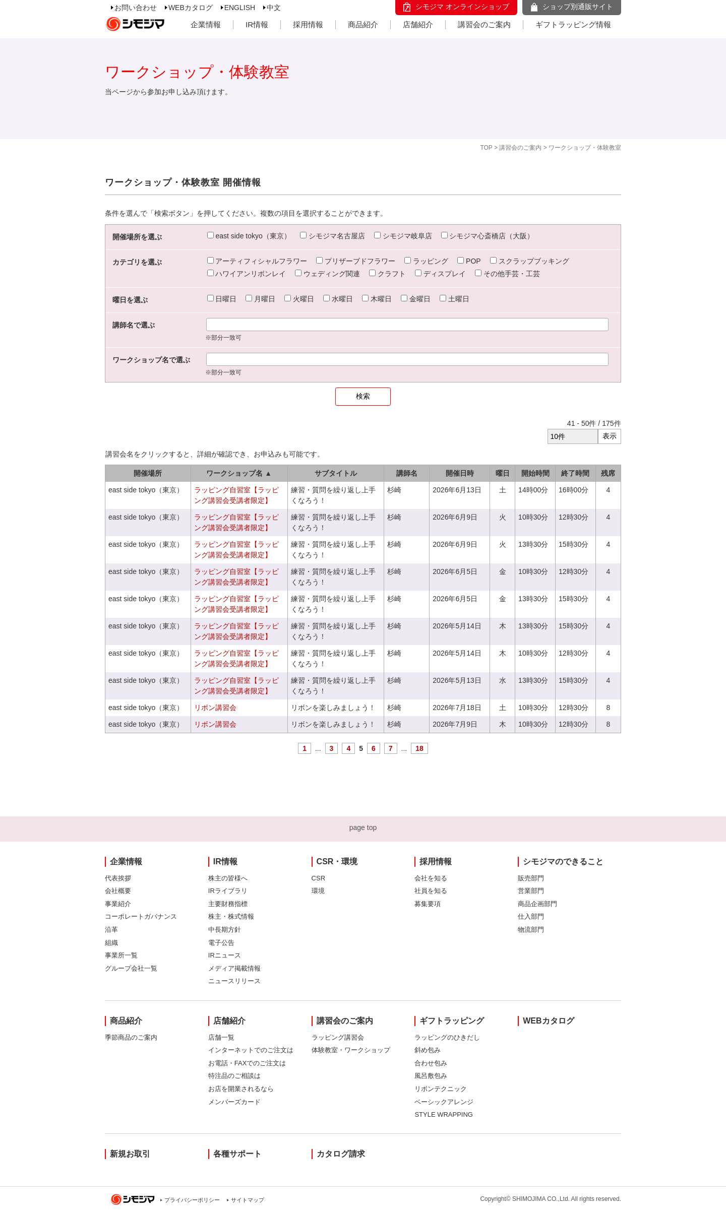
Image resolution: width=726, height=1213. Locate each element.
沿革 (111, 929)
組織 (111, 942)
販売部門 (531, 878)
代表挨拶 (118, 878)
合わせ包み (430, 1063)
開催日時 (460, 473)
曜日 (503, 473)
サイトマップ (247, 1200)
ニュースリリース (234, 981)
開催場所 (148, 473)
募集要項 (427, 904)
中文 (274, 8)
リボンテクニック (440, 1089)
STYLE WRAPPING (443, 1114)
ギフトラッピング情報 (573, 24)
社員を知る (430, 891)
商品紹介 (363, 24)
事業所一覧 (121, 955)
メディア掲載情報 (234, 968)
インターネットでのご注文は (250, 1050)
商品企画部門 (537, 904)
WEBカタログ (190, 8)
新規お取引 (130, 1154)
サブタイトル (336, 473)
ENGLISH (239, 8)
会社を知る (430, 878)
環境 (318, 891)
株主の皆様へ (228, 878)
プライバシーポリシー (192, 1200)
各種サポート (237, 1154)
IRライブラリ (228, 891)
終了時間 (575, 473)
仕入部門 (531, 916)
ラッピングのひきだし (447, 1037)
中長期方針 (224, 929)
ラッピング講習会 (338, 1037)
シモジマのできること (563, 861)
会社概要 (118, 891)
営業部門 (531, 891)
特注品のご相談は (234, 1075)
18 (419, 748)
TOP (486, 147)
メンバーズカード (234, 1102)
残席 (608, 473)
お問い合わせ (135, 8)
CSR (318, 878)
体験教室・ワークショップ (351, 1050)
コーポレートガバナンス (141, 916)
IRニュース (224, 955)
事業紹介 (118, 904)
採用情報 (308, 24)
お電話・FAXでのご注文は (247, 1063)
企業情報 (206, 24)
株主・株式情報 (231, 916)
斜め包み (427, 1050)
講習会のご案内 (484, 24)
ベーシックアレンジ (443, 1102)
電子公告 (221, 942)
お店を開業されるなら (241, 1089)
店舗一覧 (221, 1037)
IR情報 (257, 24)
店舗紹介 (418, 24)
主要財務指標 (228, 904)
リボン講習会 (215, 708)
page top (363, 827)
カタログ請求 (341, 1154)
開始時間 (535, 473)
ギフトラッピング (451, 1020)
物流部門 (531, 929)
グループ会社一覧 (131, 968)
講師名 (406, 473)
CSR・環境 (337, 861)
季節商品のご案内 (131, 1037)
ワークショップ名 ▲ (239, 473)
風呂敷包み (430, 1075)
